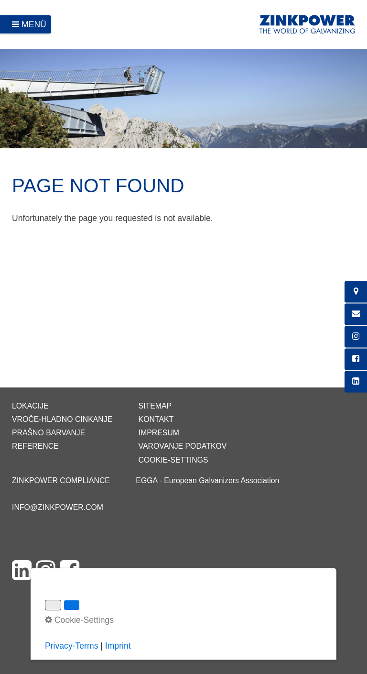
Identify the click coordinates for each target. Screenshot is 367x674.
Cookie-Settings (173, 460)
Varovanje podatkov (183, 446)
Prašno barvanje (48, 433)
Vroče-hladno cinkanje (62, 419)
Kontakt (156, 419)
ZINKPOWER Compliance (61, 480)
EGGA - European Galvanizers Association (207, 480)
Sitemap (155, 406)
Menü (34, 24)
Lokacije (30, 406)
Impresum (159, 433)
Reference (35, 446)
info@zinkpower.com (57, 507)
